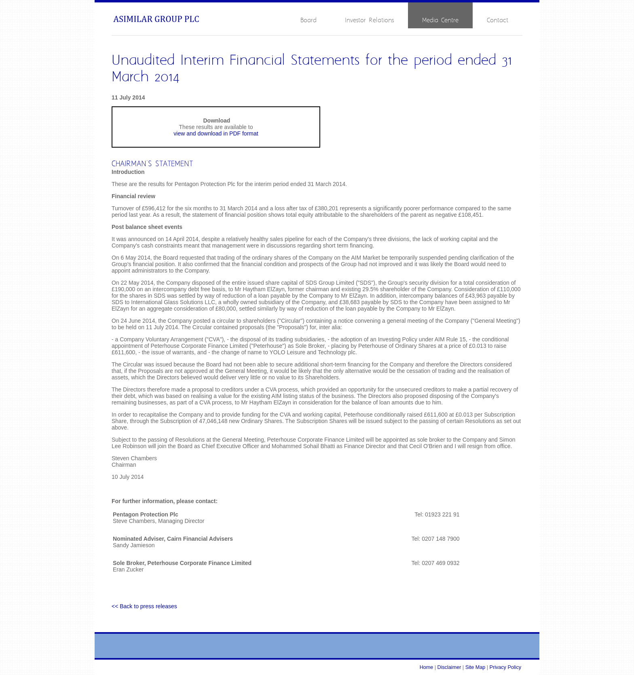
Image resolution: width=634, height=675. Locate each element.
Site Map (475, 667)
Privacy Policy (505, 667)
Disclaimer (449, 667)
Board (308, 20)
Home (426, 667)
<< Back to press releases (144, 606)
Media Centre (440, 20)
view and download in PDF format (215, 133)
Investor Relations (369, 20)
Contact (497, 20)
